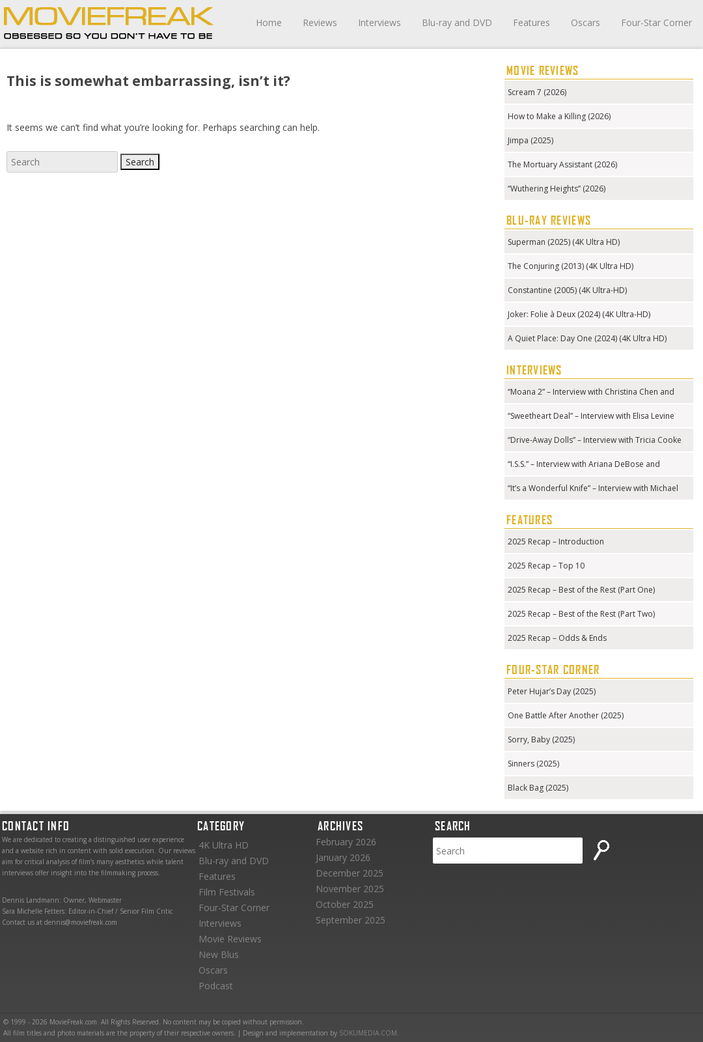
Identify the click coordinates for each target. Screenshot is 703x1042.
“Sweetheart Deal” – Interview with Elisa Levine (591, 415)
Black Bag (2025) (538, 787)
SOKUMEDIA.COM (368, 1032)
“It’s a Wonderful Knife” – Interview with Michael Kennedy (593, 489)
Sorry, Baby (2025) (541, 739)
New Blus (219, 954)
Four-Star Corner (656, 22)
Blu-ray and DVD (457, 22)
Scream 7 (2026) (537, 92)
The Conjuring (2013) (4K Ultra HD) (570, 266)
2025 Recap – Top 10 (546, 565)
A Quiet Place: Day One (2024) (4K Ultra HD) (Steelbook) (587, 339)
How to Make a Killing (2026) (559, 116)
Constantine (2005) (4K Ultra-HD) (567, 290)
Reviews (320, 22)
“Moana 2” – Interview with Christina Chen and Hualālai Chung (591, 393)
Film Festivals (227, 892)
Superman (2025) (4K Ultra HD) (564, 241)
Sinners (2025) (533, 763)
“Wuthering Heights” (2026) (556, 188)
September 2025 (350, 920)
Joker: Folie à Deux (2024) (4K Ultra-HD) (579, 314)
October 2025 (345, 904)
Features (531, 22)
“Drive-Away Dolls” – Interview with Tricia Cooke (595, 439)
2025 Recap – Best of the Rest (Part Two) (581, 613)
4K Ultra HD (224, 845)
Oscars (585, 22)
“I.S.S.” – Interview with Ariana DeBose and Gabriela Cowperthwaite (584, 465)
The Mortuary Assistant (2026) (562, 164)
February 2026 (346, 842)
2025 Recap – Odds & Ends (557, 637)
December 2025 (349, 873)
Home (269, 22)
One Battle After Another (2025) (566, 715)
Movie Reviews (230, 939)
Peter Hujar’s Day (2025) (552, 691)
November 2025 (350, 888)
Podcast (216, 985)
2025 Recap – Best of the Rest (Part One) (581, 589)
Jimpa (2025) (530, 140)
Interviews (379, 22)
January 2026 (343, 857)
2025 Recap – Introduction (556, 541)
